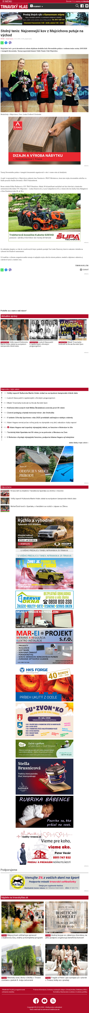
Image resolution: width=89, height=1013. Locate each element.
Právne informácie (39, 990)
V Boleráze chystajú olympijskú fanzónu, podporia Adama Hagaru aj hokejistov (40, 437)
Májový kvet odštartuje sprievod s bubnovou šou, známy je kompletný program (22, 936)
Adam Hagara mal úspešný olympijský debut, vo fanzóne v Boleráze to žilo (40, 427)
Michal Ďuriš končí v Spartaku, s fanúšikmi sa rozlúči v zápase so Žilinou (39, 506)
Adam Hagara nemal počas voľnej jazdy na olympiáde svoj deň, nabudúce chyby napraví (41, 422)
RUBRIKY (36, 6)
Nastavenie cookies (68, 992)
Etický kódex (70, 990)
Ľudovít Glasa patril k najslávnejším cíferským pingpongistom (41, 344)
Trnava (4, 935)
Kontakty (56, 992)
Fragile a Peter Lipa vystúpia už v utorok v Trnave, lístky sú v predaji (66, 978)
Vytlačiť (84, 269)
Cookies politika (81, 992)
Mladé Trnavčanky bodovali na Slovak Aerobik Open (71, 343)
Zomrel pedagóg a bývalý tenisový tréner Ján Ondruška (30, 413)
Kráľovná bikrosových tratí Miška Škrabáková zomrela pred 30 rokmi (36, 408)
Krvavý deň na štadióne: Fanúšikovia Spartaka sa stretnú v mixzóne (37, 491)
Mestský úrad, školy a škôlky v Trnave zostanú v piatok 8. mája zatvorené (21, 978)
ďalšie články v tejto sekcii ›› (78, 443)
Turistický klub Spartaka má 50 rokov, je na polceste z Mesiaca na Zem (37, 432)
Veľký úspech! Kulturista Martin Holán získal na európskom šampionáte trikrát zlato (14, 344)
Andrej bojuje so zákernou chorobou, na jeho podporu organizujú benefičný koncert (66, 936)
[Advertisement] (21, 292)
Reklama (79, 990)
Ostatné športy (9, 38)
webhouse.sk (55, 1009)
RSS (85, 990)
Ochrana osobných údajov (56, 990)
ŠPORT (3, 38)
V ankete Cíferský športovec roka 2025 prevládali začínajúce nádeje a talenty (40, 418)
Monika (86, 1)
